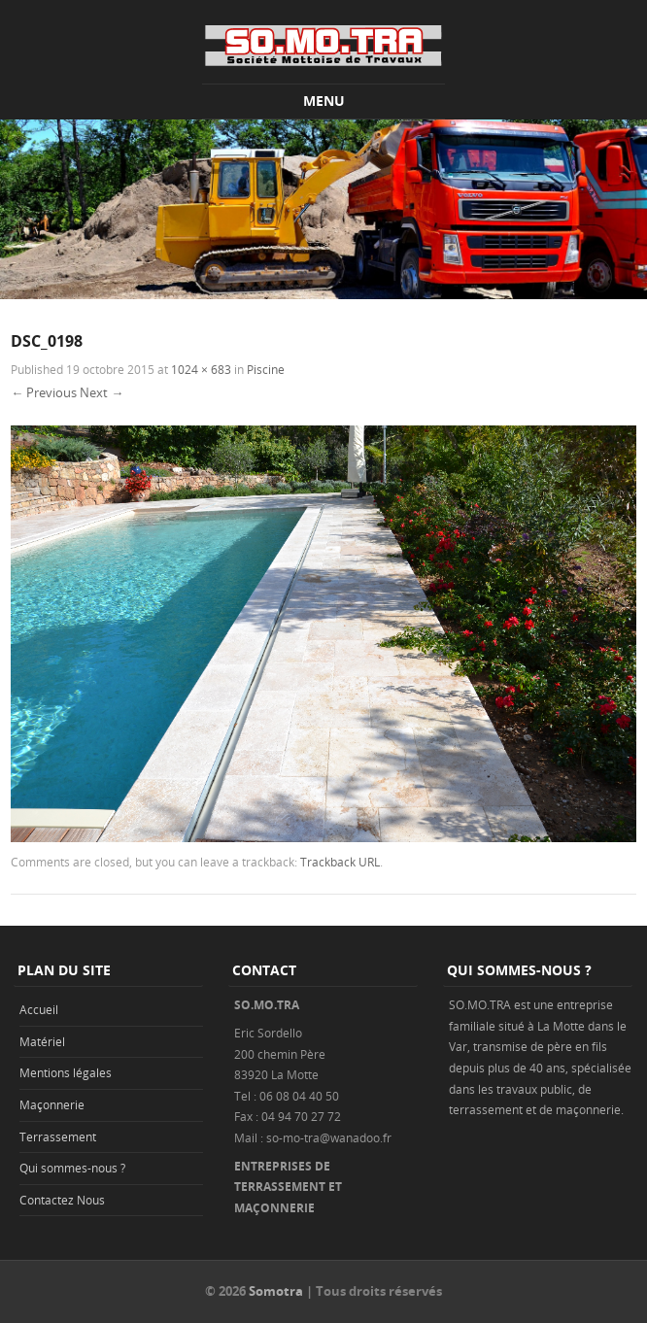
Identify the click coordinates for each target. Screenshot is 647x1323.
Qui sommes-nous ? (72, 1167)
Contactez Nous (62, 1199)
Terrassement (57, 1136)
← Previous (44, 392)
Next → (101, 392)
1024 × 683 (201, 369)
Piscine (266, 369)
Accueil (38, 1009)
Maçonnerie (52, 1104)
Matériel (42, 1041)
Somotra (276, 1291)
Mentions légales (65, 1072)
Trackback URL (340, 861)
